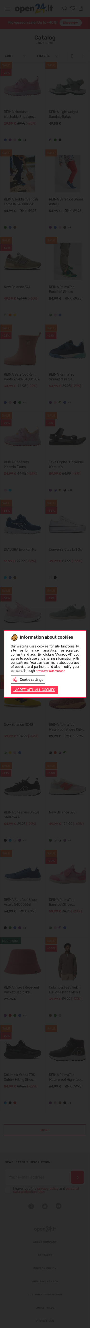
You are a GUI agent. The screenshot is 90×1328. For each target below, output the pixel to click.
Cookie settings (27, 679)
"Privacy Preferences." (50, 671)
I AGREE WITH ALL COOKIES (34, 690)
